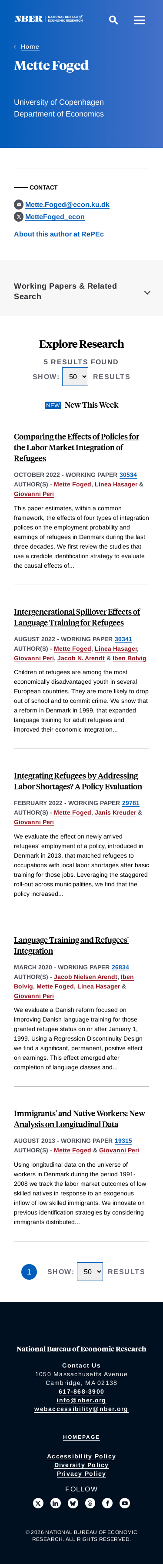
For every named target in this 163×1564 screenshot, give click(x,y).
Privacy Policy (81, 1473)
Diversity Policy (81, 1464)
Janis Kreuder (115, 812)
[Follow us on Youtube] (125, 1503)
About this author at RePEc (59, 234)
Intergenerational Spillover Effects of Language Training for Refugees (77, 617)
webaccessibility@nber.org (81, 1408)
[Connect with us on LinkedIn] (55, 1503)
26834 (120, 967)
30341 (123, 639)
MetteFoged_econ (55, 216)
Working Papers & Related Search (65, 291)
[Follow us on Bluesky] (73, 1503)
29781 (131, 802)
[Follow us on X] (38, 1503)
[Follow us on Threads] (90, 1503)
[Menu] (139, 20)
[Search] (113, 20)
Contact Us (81, 1365)
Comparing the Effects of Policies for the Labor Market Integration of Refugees (76, 447)
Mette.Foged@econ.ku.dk (67, 204)
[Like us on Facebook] (107, 1503)
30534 (128, 474)
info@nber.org (81, 1400)
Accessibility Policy (81, 1456)
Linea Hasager (116, 484)
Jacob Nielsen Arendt (85, 976)
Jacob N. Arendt (81, 658)
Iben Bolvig (129, 658)
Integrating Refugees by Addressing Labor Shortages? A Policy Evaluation (78, 781)
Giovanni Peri (34, 493)
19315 (123, 1140)
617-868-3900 (81, 1391)
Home (30, 46)
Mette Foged (72, 484)
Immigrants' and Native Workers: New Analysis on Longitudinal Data (79, 1118)
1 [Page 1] (29, 1272)
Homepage (81, 1437)
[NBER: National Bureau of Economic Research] (50, 19)
